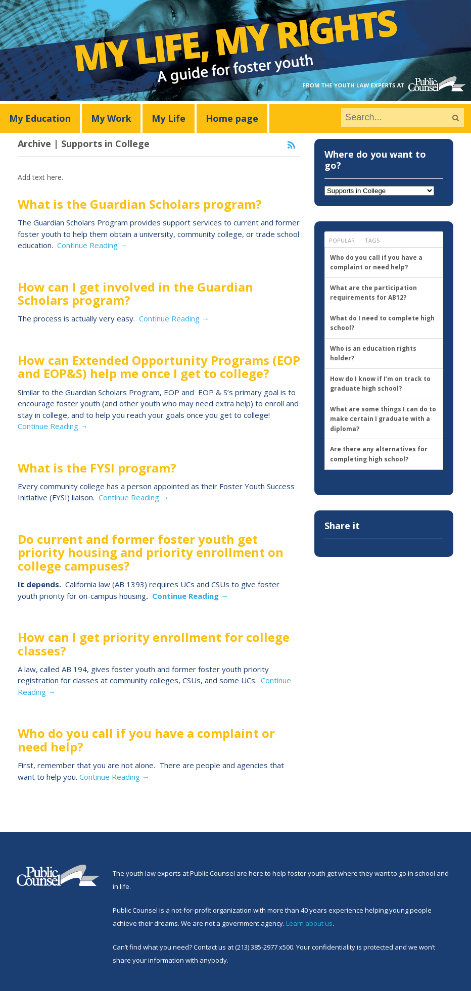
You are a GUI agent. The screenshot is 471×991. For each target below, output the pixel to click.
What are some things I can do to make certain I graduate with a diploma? (383, 419)
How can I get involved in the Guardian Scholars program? (135, 293)
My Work (111, 118)
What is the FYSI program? (97, 467)
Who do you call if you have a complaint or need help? (146, 739)
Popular (342, 240)
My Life (168, 118)
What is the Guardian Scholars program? (140, 204)
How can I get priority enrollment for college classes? (154, 643)
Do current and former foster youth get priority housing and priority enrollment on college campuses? (151, 552)
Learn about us (309, 923)
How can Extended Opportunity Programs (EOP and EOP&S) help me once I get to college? (159, 367)
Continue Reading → (92, 245)
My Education (40, 118)
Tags (372, 240)
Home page (232, 118)
